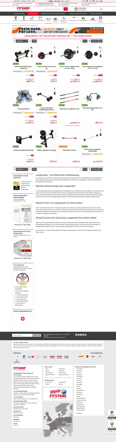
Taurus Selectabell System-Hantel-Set (24, 68)
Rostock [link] (32, 385)
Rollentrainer (79, 394)
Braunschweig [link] (21, 378)
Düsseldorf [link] (16, 380)
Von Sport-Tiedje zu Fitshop (20, 342)
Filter (34, 42)
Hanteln (27, 26)
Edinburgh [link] (37, 393)
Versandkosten (49, 372)
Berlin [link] (24, 376)
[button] (101, 42)
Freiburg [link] (35, 380)
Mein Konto (98, 1)
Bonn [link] (37, 376)
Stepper (78, 396)
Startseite (14, 26)
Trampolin (78, 378)
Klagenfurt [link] (24, 399)
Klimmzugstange (80, 406)
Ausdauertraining (19, 14)
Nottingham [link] (32, 394)
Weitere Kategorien (96, 14)
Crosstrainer (79, 369)
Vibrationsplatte (80, 410)
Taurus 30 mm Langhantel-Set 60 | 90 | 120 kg (69, 68)
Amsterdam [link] (16, 403)
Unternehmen (17, 1)
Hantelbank (79, 382)
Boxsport (78, 388)
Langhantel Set (34, 26)
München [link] (37, 383)
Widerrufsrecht (62, 372)
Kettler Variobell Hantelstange (24, 151)
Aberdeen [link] (15, 393)
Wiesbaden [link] (33, 387)
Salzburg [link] (32, 399)
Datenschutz (62, 369)
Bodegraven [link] (23, 403)
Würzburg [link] (15, 389)
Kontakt (33, 1)
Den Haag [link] (28, 403)
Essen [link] (25, 380)
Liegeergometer (80, 390)
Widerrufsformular (49, 374)
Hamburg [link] (15, 382)
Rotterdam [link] (22, 404)
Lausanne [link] (21, 408)
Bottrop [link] (15, 378)
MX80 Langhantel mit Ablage (46, 151)
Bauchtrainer (79, 402)
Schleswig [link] (22, 387)
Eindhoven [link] (34, 403)
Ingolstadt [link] (26, 382)
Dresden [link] (37, 378)
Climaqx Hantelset (24, 110)
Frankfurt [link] (30, 380)
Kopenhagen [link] (16, 421)
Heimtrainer (79, 392)
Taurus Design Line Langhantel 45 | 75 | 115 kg (92, 68)
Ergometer (79, 370)
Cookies (47, 370)
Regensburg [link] (26, 385)
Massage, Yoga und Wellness (77, 14)
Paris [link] (17, 417)
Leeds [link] (20, 393)
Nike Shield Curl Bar (69, 151)
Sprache (91, 1)
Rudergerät (79, 374)
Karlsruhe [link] (32, 382)
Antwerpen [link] (16, 413)
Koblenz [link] (15, 383)
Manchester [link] (25, 394)
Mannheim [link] (31, 383)
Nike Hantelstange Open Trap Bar (92, 110)
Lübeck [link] (26, 383)
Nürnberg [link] (20, 385)
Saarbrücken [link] (16, 387)
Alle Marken (79, 413)
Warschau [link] (15, 425)
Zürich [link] (26, 408)
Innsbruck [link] (18, 399)
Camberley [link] (31, 393)
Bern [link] (18, 408)
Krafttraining (33, 14)
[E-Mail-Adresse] (22, 335)
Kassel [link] (36, 382)
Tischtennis (79, 380)
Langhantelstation (81, 398)
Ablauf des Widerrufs (64, 374)
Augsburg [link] (20, 376)
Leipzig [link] (22, 383)
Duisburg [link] (21, 380)
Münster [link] (15, 385)
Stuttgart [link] (28, 387)
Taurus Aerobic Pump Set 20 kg (46, 68)
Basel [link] (14, 408)
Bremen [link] (27, 378)
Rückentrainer (79, 404)
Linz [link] (29, 399)
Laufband (78, 372)
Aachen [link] (15, 376)
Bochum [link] (33, 376)
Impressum (23, 1)
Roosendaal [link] (16, 404)
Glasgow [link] (15, 394)
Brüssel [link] (21, 413)
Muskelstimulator (80, 408)
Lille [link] (14, 417)
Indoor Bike (79, 384)
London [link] (20, 394)
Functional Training (81, 400)
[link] (16, 186)
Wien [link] (36, 399)
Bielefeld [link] (28, 376)
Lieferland (85, 1)
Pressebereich (62, 382)
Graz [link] (14, 399)
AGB (46, 369)
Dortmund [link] (32, 378)
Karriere (29, 1)
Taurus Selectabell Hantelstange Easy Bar (46, 110)
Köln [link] (19, 383)
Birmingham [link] (25, 393)
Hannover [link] (21, 382)
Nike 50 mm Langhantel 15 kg (69, 110)
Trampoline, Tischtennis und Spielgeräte (53, 14)
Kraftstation (79, 376)
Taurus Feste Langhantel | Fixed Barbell (92, 151)
